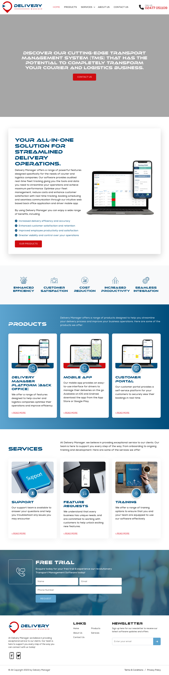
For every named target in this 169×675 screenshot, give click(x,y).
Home (56, 7)
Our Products (28, 244)
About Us (104, 7)
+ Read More (19, 413)
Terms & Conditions (133, 670)
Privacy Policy (154, 670)
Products (70, 7)
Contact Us (121, 7)
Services (87, 7)
